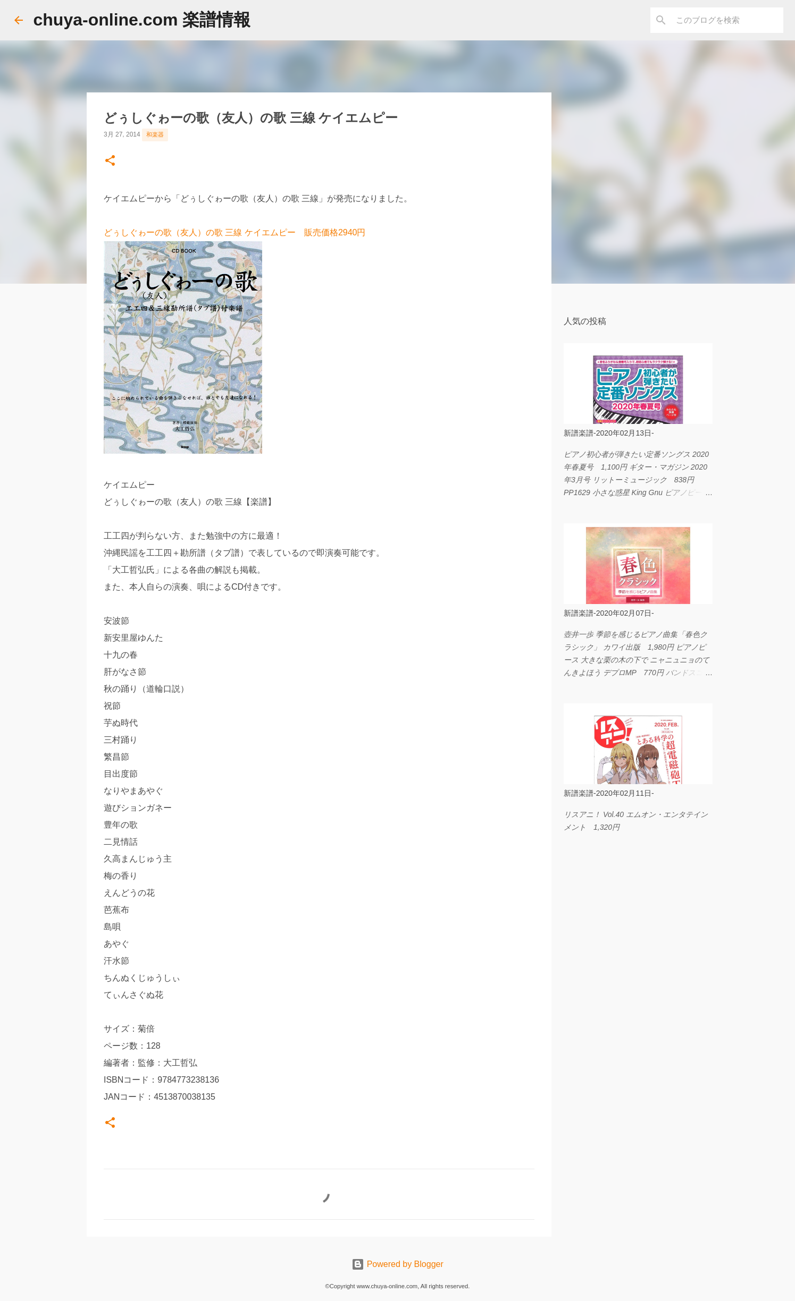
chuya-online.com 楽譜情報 (142, 19)
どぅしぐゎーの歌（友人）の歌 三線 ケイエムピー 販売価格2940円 (234, 232)
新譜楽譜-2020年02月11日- (609, 793)
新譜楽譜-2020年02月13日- (609, 433)
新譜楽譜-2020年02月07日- (609, 613)
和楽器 (155, 134)
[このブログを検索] (727, 20)
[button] (110, 161)
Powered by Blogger (397, 1264)
